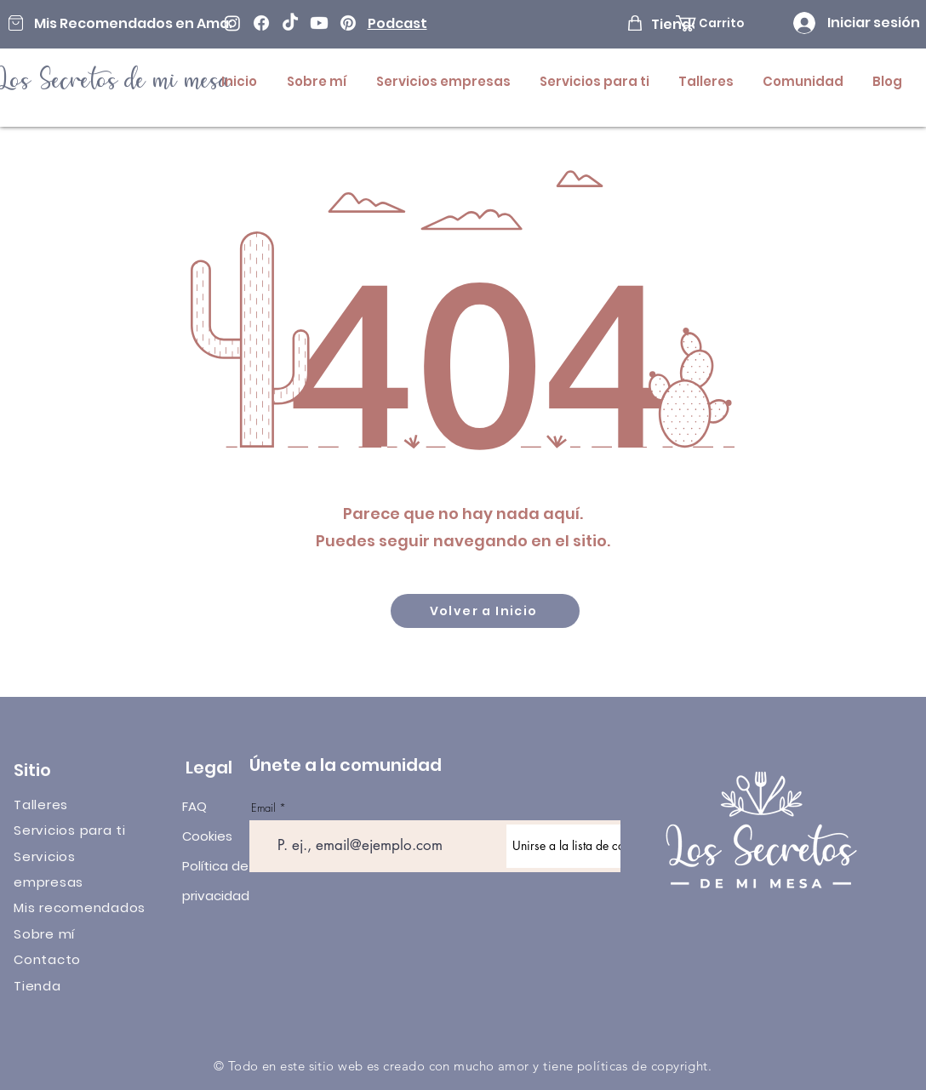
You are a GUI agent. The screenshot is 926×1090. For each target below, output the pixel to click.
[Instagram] (232, 23)
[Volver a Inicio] (485, 611)
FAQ (194, 806)
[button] (721, 23)
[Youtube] (319, 23)
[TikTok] (290, 23)
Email (263, 807)
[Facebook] (261, 23)
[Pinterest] (348, 23)
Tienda (37, 986)
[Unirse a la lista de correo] (579, 846)
